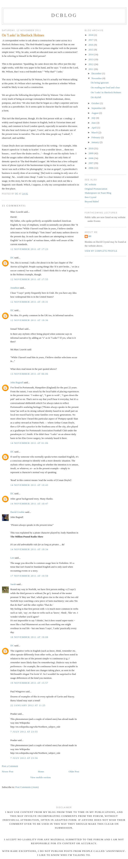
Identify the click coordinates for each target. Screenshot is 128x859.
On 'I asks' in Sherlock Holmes (106, 92)
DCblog (64, 15)
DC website (90, 184)
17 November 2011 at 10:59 (29, 575)
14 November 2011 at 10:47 (29, 503)
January (95, 142)
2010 (91, 148)
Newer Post (7, 771)
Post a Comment (10, 766)
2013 (91, 59)
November (96, 78)
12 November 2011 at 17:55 (29, 279)
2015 (91, 49)
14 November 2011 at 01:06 (29, 443)
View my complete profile (101, 251)
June (94, 122)
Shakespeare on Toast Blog (98, 192)
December (96, 73)
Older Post (74, 771)
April (94, 127)
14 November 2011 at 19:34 (29, 549)
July (93, 117)
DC (12, 257)
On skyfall (96, 97)
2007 (91, 163)
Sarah (13, 584)
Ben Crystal (90, 197)
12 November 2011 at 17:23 (29, 249)
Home (41, 771)
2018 (91, 35)
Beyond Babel (92, 201)
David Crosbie (17, 512)
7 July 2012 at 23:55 (24, 731)
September (97, 108)
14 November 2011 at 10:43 (29, 485)
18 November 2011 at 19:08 (29, 637)
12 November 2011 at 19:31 (29, 301)
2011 (91, 69)
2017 (91, 39)
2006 (91, 168)
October (95, 103)
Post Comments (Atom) (27, 787)
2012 (91, 64)
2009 (91, 153)
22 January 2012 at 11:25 (28, 705)
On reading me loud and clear (105, 87)
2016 (91, 44)
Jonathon (14, 287)
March (94, 132)
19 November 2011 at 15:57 (29, 682)
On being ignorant (100, 82)
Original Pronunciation (96, 188)
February (96, 137)
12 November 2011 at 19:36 (29, 320)
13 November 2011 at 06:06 (29, 373)
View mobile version (40, 777)
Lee (12, 557)
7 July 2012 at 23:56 (24, 758)
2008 (91, 158)
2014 (91, 54)
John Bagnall (16, 382)
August (95, 113)
